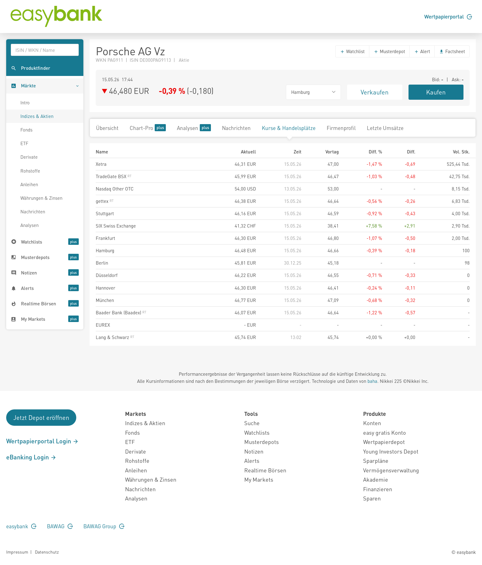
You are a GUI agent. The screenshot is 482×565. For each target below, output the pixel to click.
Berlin (102, 263)
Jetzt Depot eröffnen (41, 417)
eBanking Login (31, 457)
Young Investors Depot (390, 451)
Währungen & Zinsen (41, 198)
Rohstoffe (30, 171)
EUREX (103, 325)
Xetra (101, 164)
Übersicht (107, 127)
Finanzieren (377, 488)
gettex (105, 201)
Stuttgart (105, 213)
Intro (25, 102)
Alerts (251, 460)
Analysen (29, 225)
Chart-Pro (148, 127)
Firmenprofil (341, 127)
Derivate (29, 157)
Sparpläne (375, 460)
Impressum (17, 552)
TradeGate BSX (114, 176)
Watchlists (257, 432)
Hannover (105, 288)
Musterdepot (389, 51)
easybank (21, 526)
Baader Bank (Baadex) (121, 312)
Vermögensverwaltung (391, 470)
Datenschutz (47, 552)
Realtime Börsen (265, 470)
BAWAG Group (103, 526)
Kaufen (436, 92)
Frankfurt (105, 238)
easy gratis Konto (384, 432)
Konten (372, 422)
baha (372, 381)
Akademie (375, 479)
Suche (252, 422)
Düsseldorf (107, 275)
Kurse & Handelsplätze (289, 127)
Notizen (253, 451)
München (105, 300)
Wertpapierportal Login (42, 441)
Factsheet (452, 51)
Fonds (26, 130)
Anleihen (29, 184)
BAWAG (60, 526)
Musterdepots (261, 441)
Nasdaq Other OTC (115, 189)
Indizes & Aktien (36, 116)
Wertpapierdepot (384, 441)
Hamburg (105, 250)
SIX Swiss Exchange (116, 226)
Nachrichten (32, 211)
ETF (24, 143)
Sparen (372, 498)
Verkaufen (374, 92)
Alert (422, 51)
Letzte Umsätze (385, 127)
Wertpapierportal (448, 16)
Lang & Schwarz (115, 337)
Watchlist (352, 51)
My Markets (258, 479)
